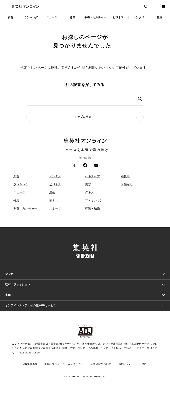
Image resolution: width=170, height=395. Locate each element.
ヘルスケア (92, 176)
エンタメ (138, 17)
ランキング (31, 17)
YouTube (96, 165)
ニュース (51, 17)
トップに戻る (83, 116)
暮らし (53, 200)
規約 (144, 364)
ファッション (94, 200)
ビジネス (118, 17)
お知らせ (127, 184)
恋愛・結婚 (92, 208)
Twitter (74, 165)
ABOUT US (30, 364)
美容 (88, 184)
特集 (72, 17)
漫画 (159, 17)
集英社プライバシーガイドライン (63, 364)
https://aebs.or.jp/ (29, 352)
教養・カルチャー (95, 17)
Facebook (85, 165)
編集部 (125, 176)
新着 (10, 17)
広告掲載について (100, 364)
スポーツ (55, 208)
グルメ (89, 192)
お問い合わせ (126, 364)
